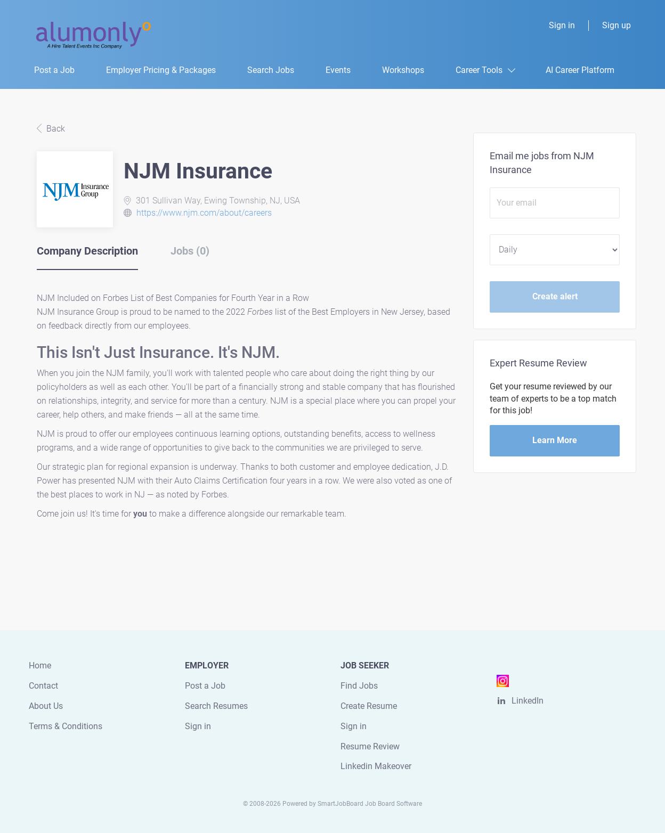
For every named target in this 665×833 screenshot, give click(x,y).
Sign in (562, 25)
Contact (43, 686)
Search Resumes (216, 706)
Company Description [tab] (87, 250)
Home (40, 665)
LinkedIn (528, 701)
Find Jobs (359, 686)
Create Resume (368, 706)
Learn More (554, 440)
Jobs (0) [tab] (190, 250)
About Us (46, 706)
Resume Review (370, 746)
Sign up (616, 25)
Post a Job (205, 686)
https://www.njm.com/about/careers (204, 213)
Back (54, 129)
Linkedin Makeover (375, 766)
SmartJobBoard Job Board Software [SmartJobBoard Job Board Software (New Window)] (370, 803)
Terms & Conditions (65, 726)
